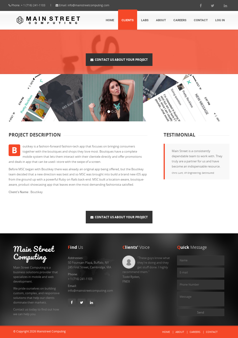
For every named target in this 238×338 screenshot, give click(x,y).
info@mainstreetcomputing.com (92, 5)
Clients (128, 20)
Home (110, 20)
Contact (201, 20)
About (161, 20)
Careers (179, 20)
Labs (145, 20)
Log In (220, 20)
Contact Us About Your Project (119, 60)
